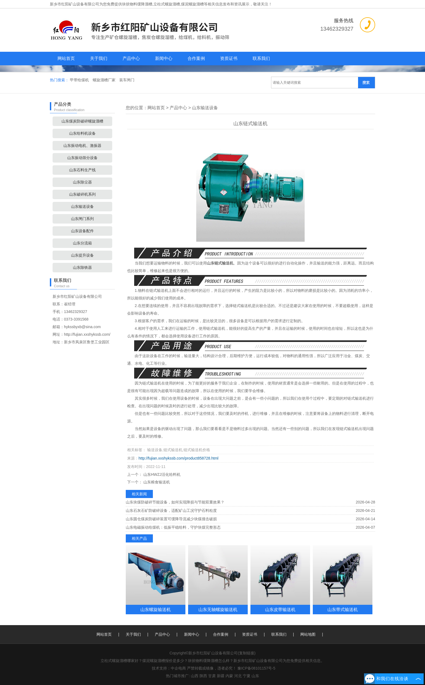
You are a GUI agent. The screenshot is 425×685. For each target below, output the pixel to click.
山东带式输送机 (342, 609)
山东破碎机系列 (82, 194)
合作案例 (196, 58)
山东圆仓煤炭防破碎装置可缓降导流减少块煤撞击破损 (171, 519)
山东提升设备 (82, 255)
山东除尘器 (82, 182)
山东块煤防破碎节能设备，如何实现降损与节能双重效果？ (175, 502)
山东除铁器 (82, 267)
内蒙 (229, 676)
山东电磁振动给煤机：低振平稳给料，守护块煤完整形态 (173, 527)
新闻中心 (163, 58)
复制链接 (246, 653)
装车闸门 (126, 80)
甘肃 (212, 676)
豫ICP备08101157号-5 (256, 668)
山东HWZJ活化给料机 (161, 474)
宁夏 (246, 676)
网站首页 (66, 58)
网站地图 (307, 634)
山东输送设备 (82, 206)
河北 (238, 676)
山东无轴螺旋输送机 (217, 609)
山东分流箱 (82, 243)
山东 (255, 676)
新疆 (220, 676)
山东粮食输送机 (156, 482)
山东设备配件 (82, 231)
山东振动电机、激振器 (82, 145)
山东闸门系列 (82, 219)
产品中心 (131, 58)
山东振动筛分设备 (82, 158)
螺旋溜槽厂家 (105, 80)
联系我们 (261, 58)
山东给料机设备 (82, 133)
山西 (194, 676)
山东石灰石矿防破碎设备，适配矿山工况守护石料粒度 (171, 510)
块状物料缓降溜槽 (137, 4)
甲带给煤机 (80, 80)
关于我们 (98, 58)
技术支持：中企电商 (169, 668)
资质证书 (228, 58)
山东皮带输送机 (280, 609)
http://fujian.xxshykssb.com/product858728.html (178, 458)
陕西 (203, 676)
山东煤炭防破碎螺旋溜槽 (82, 121)
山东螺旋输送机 (155, 609)
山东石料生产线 (82, 170)
